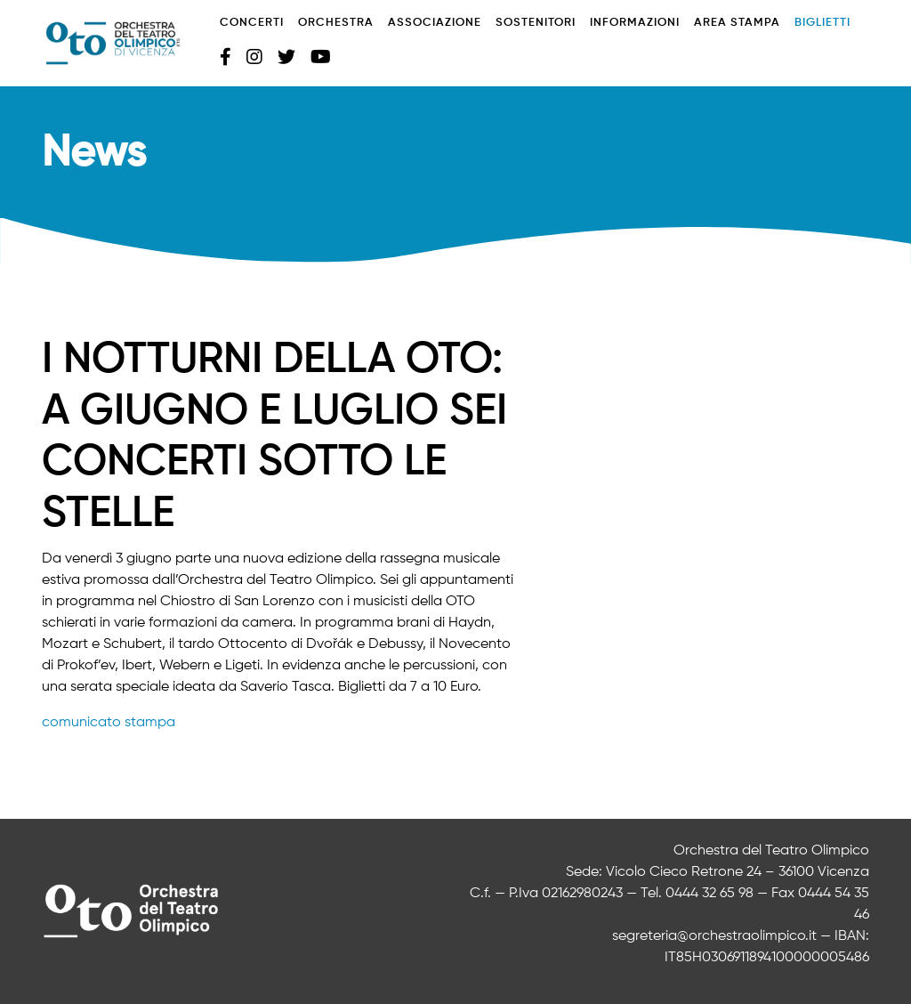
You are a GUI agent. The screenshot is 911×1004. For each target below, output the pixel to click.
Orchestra (336, 22)
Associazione (434, 22)
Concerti (252, 22)
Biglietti (822, 22)
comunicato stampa (108, 723)
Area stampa (737, 22)
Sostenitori (536, 22)
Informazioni (635, 22)
